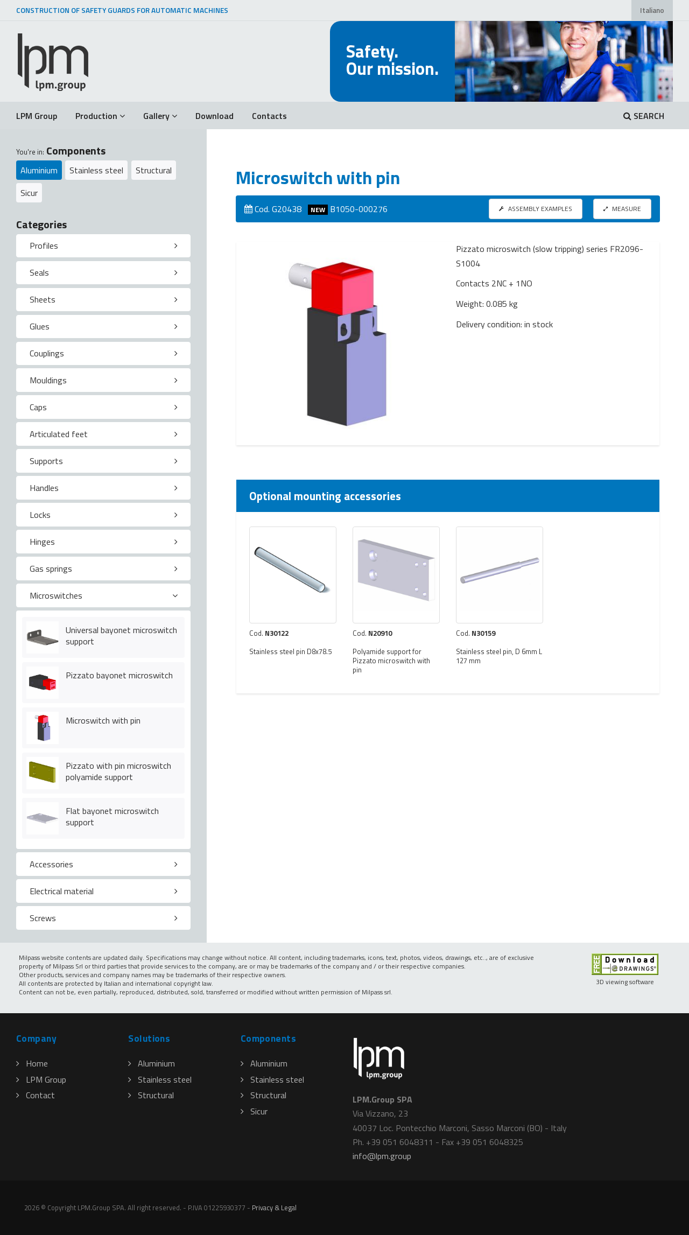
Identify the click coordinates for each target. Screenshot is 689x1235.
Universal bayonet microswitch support (121, 635)
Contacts (269, 115)
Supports (46, 460)
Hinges (42, 541)
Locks (40, 514)
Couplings (47, 353)
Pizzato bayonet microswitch (119, 675)
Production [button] (100, 115)
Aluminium (39, 170)
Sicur (29, 192)
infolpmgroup (382, 1155)
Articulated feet (59, 433)
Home (32, 1063)
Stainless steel (96, 170)
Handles (44, 487)
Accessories (51, 864)
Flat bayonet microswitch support (112, 816)
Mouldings (48, 380)
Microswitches (56, 595)
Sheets (42, 299)
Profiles (44, 245)
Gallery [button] (160, 115)
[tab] (103, 246)
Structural (154, 170)
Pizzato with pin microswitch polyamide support (118, 771)
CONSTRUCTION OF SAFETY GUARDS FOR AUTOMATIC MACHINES (122, 10)
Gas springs (51, 568)
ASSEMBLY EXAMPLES (535, 209)
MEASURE (622, 209)
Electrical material (62, 891)
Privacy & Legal (274, 1207)
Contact (35, 1095)
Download (214, 115)
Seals (39, 272)
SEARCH (643, 115)
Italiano (652, 10)
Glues (40, 326)
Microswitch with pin (103, 720)
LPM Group (36, 115)
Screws (43, 917)
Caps (38, 407)
